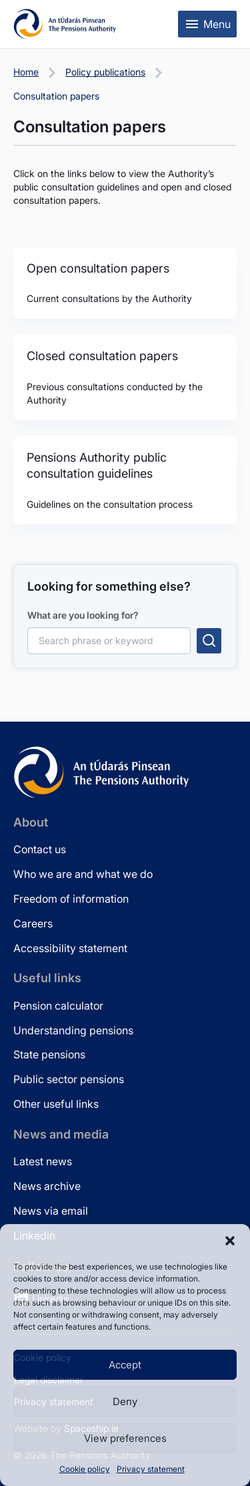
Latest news (42, 1161)
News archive (47, 1186)
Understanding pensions (73, 1030)
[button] (230, 1240)
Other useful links (56, 1103)
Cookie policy (84, 1469)
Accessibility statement (70, 948)
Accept (125, 1364)
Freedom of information (71, 898)
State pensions (49, 1054)
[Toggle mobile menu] (207, 24)
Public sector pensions (68, 1079)
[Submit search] (209, 640)
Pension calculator (58, 1005)
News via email (50, 1210)
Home (26, 72)
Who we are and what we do (83, 874)
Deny (125, 1401)
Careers (33, 923)
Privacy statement (151, 1469)
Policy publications (105, 72)
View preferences (125, 1438)
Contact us (39, 849)
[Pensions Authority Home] (65, 24)
